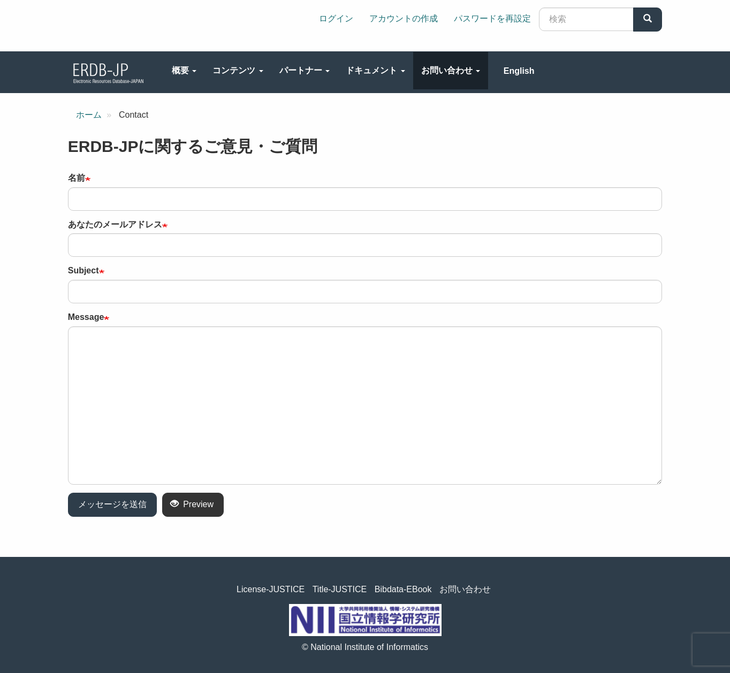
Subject (83, 270)
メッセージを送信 (112, 504)
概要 (184, 70)
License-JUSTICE (271, 589)
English (519, 70)
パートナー (304, 70)
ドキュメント (375, 70)
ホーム (89, 114)
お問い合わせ (450, 70)
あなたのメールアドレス (115, 224)
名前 (76, 177)
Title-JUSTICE (340, 589)
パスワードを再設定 (492, 18)
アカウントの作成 (403, 18)
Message (86, 317)
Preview (192, 504)
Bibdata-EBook (403, 589)
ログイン (336, 18)
